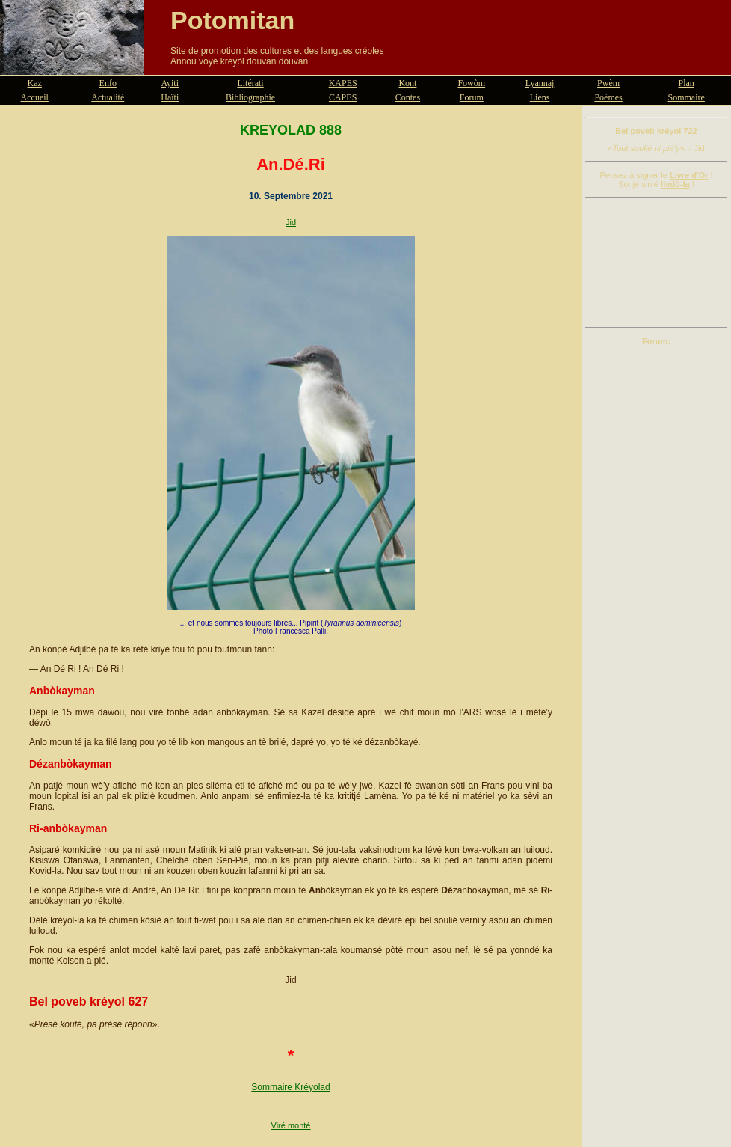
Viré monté (291, 1125)
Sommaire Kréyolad (290, 1087)
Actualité (107, 97)
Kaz (35, 83)
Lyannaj (540, 83)
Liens (540, 97)
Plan (686, 83)
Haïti (170, 97)
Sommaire (686, 97)
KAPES (343, 83)
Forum (472, 97)
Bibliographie (250, 97)
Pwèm (608, 83)
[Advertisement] (656, 263)
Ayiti (170, 83)
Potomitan (232, 20)
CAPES (343, 97)
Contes (407, 97)
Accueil (35, 97)
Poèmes (608, 97)
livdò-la (675, 184)
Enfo (108, 83)
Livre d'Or (689, 175)
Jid (291, 222)
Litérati (250, 83)
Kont (407, 83)
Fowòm (471, 83)
